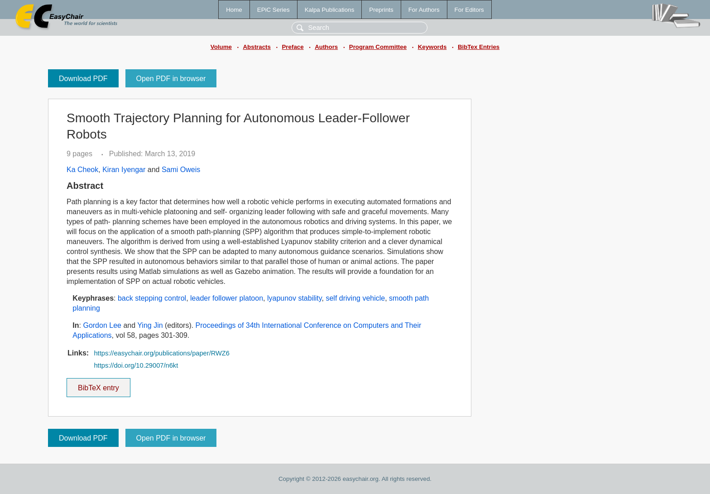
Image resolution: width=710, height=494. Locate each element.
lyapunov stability (294, 298)
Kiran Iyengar (123, 169)
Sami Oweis (181, 169)
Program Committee (378, 46)
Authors (326, 46)
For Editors (469, 9)
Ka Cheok (82, 169)
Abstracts (256, 46)
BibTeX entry (98, 385)
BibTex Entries (478, 46)
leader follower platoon (226, 298)
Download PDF (83, 78)
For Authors (424, 9)
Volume (221, 46)
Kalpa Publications (330, 9)
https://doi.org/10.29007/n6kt (136, 365)
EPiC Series (273, 9)
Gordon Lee (102, 325)
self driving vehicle (355, 298)
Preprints (381, 9)
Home (234, 9)
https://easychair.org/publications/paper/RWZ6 (162, 353)
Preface (292, 46)
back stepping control (152, 298)
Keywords (432, 46)
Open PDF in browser (171, 78)
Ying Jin (150, 325)
